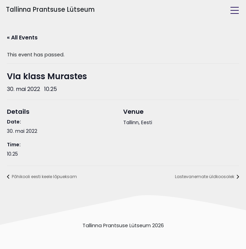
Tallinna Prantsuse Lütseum (50, 9)
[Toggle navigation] (234, 10)
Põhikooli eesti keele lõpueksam (44, 176)
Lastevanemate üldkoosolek (205, 176)
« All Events (22, 38)
